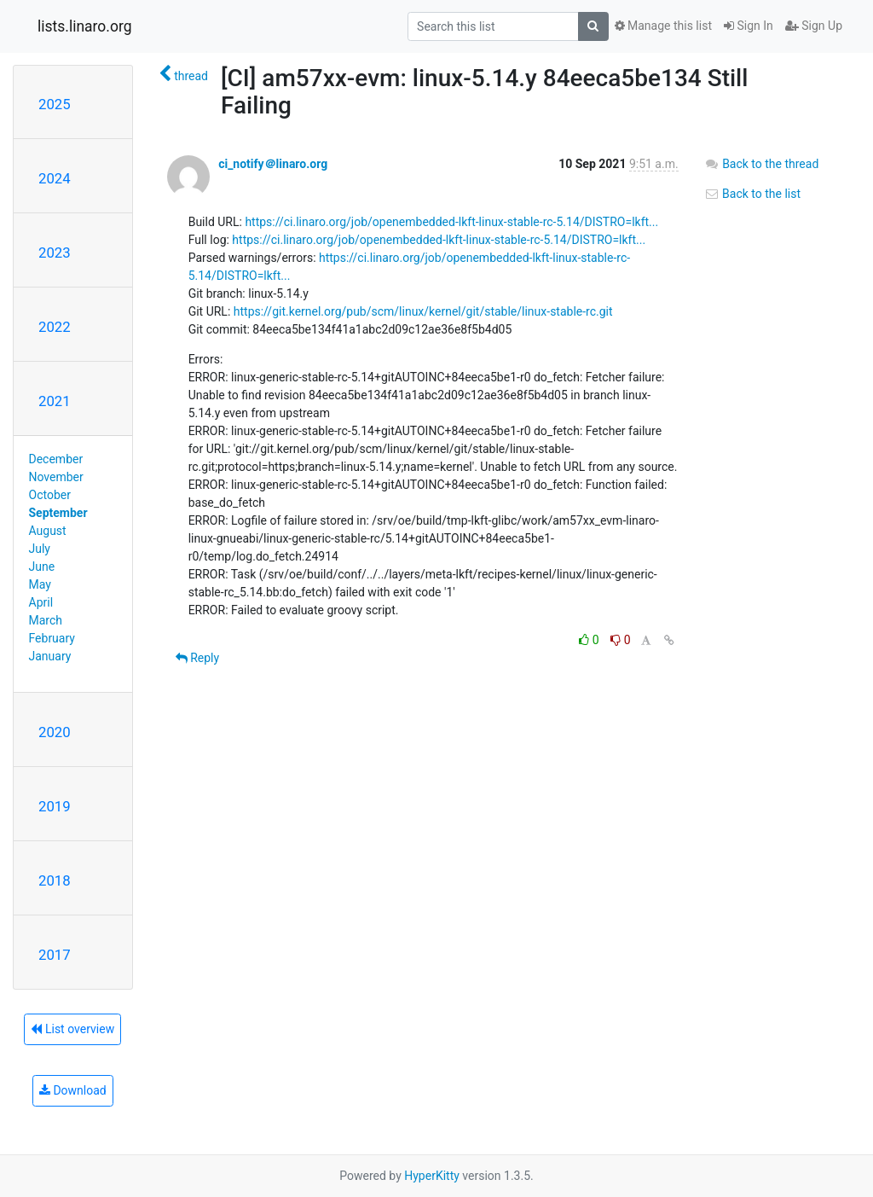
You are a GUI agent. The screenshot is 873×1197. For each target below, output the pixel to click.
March (46, 620)
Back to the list (752, 193)
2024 (54, 178)
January (50, 656)
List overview (72, 1029)
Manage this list (663, 25)
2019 (54, 806)
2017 (54, 954)
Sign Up (813, 25)
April (41, 602)
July (39, 548)
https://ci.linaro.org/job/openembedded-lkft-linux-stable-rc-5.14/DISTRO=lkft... (451, 222)
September (58, 513)
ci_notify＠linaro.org (272, 164)
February (52, 638)
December (56, 459)
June (42, 566)
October (50, 495)
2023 (54, 252)
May (40, 584)
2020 (54, 732)
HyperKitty (432, 1175)
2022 (54, 326)
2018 (54, 880)
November (56, 477)
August (47, 530)
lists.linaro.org (85, 26)
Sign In (748, 25)
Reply (197, 658)
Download (73, 1090)
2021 (54, 401)
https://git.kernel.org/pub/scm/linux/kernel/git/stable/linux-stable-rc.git (423, 311)
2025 (54, 104)
